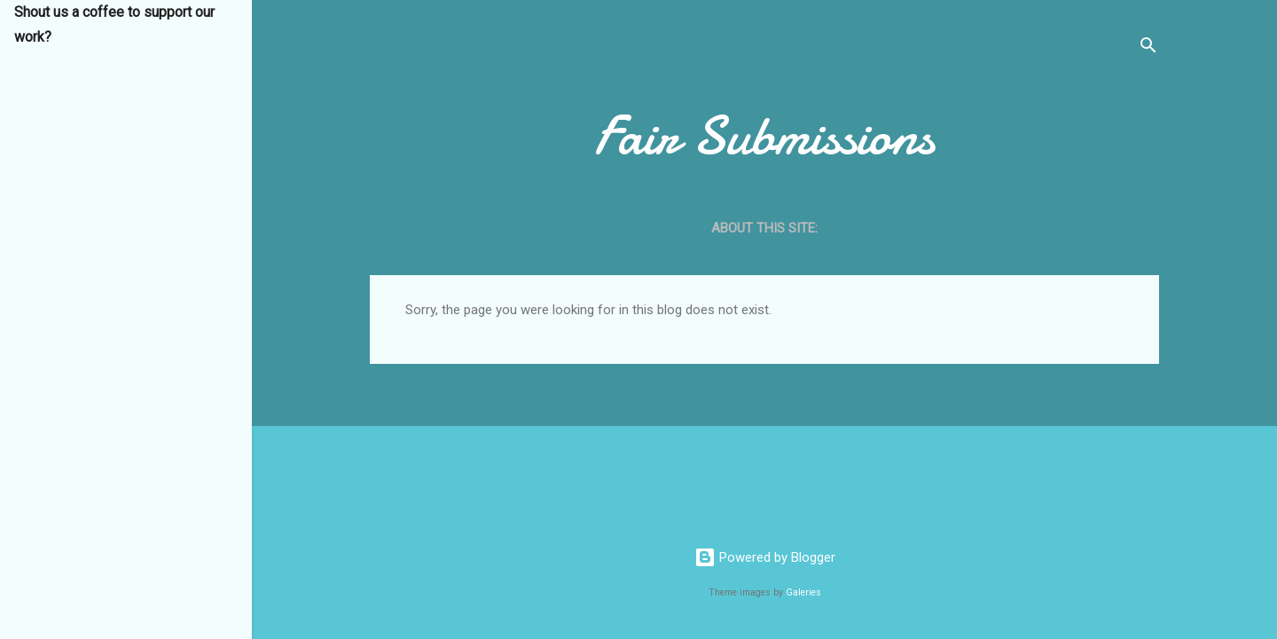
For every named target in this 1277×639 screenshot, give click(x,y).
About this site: (764, 228)
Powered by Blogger (764, 557)
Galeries (803, 592)
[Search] (1148, 48)
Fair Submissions (764, 136)
